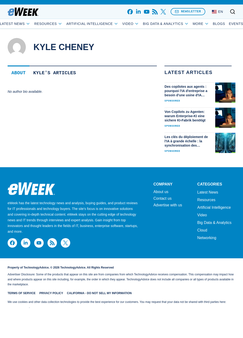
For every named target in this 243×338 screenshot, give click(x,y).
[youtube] (146, 11)
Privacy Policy (51, 293)
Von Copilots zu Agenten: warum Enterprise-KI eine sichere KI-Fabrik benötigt (185, 116)
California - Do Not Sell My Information (99, 293)
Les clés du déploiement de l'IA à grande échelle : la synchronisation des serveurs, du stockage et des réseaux (187, 141)
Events (211, 24)
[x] (163, 11)
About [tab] (18, 73)
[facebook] (130, 11)
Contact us (162, 198)
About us (160, 192)
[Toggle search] (232, 11)
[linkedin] (138, 11)
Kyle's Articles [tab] (54, 73)
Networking (206, 238)
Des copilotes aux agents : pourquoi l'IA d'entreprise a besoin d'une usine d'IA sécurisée (185, 91)
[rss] (155, 11)
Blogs (194, 24)
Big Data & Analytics (214, 223)
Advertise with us (167, 205)
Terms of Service (22, 293)
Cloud (202, 230)
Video (155, 24)
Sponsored (172, 100)
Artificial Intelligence (117, 24)
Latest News (40, 24)
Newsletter (188, 11)
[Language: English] (217, 11)
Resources (206, 200)
